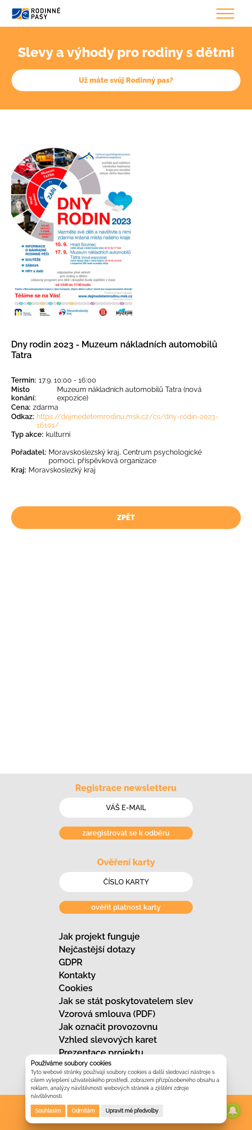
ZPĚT (126, 517)
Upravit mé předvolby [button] (132, 1111)
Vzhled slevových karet (108, 1039)
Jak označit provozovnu (108, 1026)
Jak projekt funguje (99, 936)
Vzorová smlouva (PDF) (107, 1014)
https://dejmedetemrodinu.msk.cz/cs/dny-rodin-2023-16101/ (128, 420)
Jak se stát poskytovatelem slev (126, 1001)
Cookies (76, 988)
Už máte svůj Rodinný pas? (126, 80)
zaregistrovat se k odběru (126, 833)
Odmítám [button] (83, 1111)
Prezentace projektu (101, 1052)
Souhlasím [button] (48, 1111)
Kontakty (77, 975)
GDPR (70, 962)
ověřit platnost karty (126, 907)
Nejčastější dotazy (97, 949)
